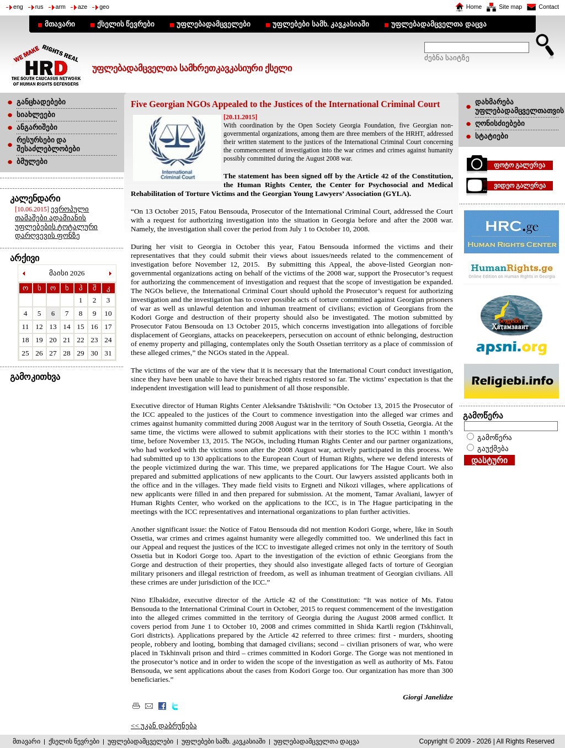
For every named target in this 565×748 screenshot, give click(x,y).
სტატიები (491, 136)
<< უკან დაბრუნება (164, 726)
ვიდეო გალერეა (520, 185)
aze (82, 6)
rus (39, 6)
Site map (510, 6)
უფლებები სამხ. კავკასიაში (321, 24)
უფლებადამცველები (213, 24)
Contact (549, 6)
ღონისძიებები (500, 123)
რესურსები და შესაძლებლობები (48, 144)
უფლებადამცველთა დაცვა (438, 24)
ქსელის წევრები (125, 24)
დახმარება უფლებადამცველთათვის (519, 106)
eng (18, 6)
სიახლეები (36, 114)
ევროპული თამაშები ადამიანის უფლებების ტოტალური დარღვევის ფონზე (56, 222)
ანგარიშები (37, 127)
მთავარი (60, 24)
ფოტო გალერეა (519, 165)
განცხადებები (41, 102)
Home (474, 6)
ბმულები (32, 161)
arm (61, 6)
